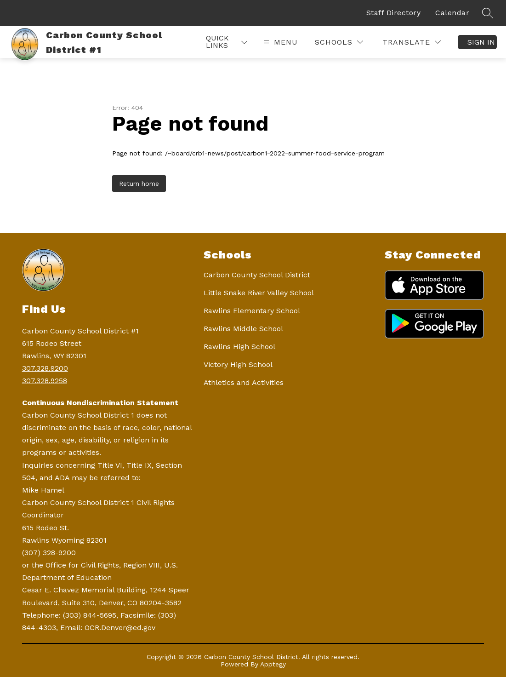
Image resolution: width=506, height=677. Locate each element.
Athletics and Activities (244, 382)
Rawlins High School (239, 346)
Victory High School (238, 364)
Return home (139, 183)
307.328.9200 (45, 368)
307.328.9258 (44, 380)
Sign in (481, 42)
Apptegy (273, 664)
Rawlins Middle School (243, 328)
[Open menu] (279, 42)
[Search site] (487, 12)
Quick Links (217, 41)
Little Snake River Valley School (259, 292)
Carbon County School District (257, 274)
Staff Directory (393, 12)
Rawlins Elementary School (252, 310)
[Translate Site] (411, 42)
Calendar (452, 12)
